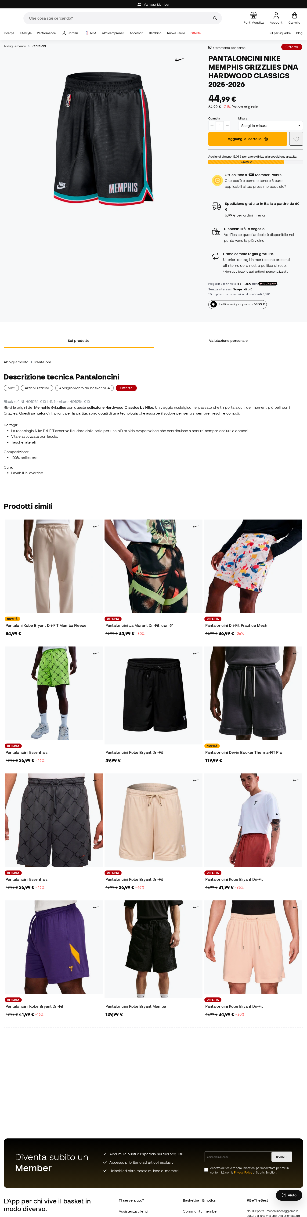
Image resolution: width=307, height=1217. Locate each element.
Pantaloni (39, 46)
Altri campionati (113, 33)
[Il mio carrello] (294, 18)
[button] (255, 234)
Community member (200, 1211)
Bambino (155, 33)
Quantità (214, 118)
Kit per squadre (280, 33)
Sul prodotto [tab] (78, 340)
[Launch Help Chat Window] (289, 1195)
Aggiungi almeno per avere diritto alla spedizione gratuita (252, 156)
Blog (299, 33)
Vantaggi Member (153, 4)
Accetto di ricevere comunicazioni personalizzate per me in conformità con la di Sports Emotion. (249, 1170)
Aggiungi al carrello (248, 139)
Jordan (70, 33)
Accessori (137, 33)
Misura (242, 118)
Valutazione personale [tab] (228, 340)
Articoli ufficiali (37, 388)
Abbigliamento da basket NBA (84, 388)
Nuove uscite (176, 33)
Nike (11, 388)
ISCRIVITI (281, 1156)
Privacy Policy (243, 1172)
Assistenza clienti (133, 1211)
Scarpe (9, 33)
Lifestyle (26, 33)
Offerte (196, 33)
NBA (90, 33)
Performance (46, 33)
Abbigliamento (15, 46)
